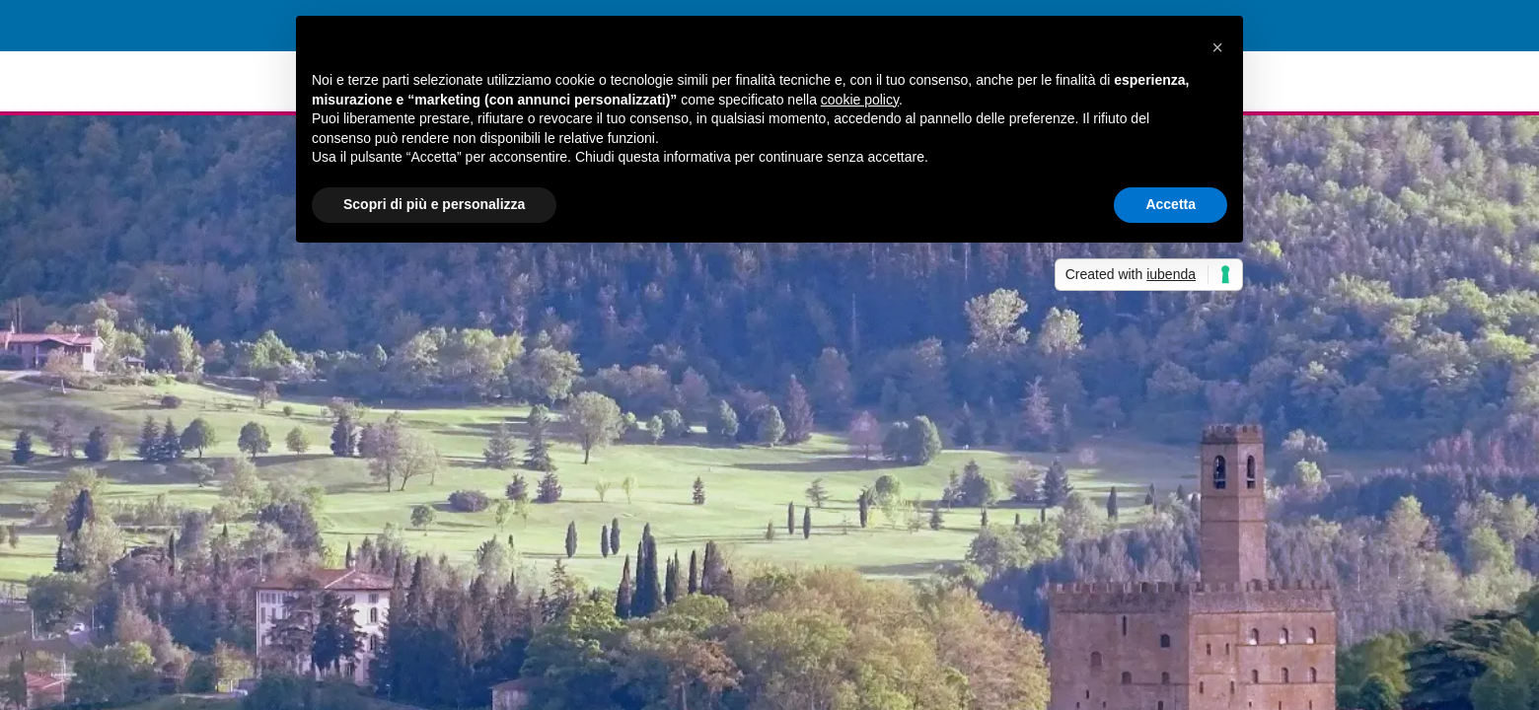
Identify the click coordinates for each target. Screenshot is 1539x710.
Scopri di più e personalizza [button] (434, 204)
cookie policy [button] (860, 99)
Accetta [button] (1170, 204)
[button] (1217, 47)
